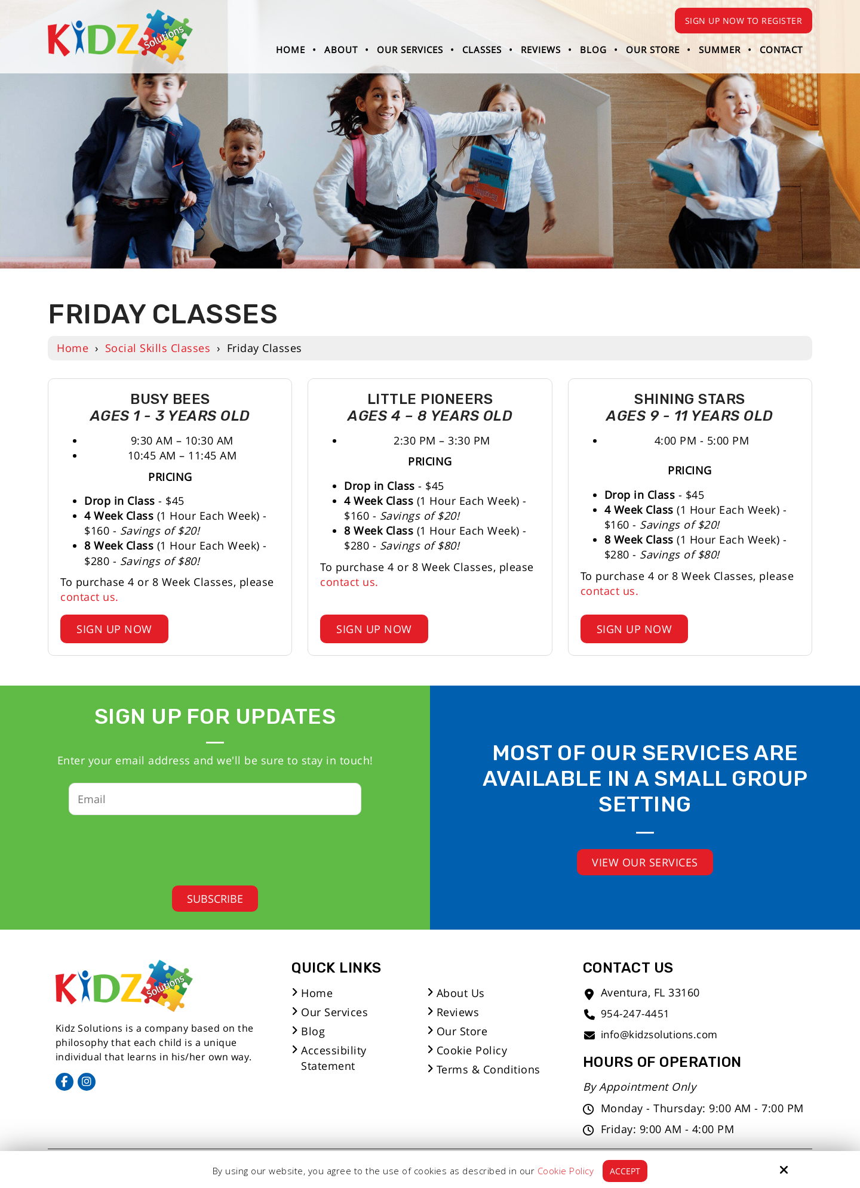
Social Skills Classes (158, 348)
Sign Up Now (114, 629)
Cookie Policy (565, 1170)
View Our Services (645, 862)
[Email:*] (215, 799)
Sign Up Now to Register (744, 20)
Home (72, 348)
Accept (625, 1171)
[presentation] (206, 847)
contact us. (89, 597)
